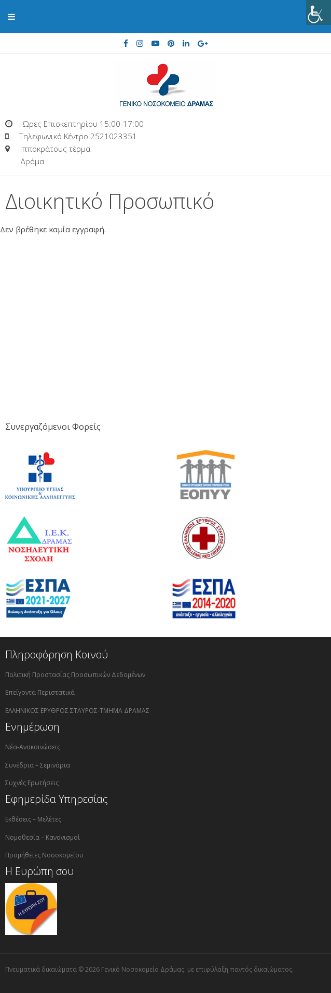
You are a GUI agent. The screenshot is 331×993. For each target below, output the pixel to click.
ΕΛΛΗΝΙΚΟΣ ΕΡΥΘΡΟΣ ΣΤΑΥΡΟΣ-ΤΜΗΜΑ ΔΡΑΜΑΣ (77, 710)
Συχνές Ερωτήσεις (32, 782)
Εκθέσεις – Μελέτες (33, 819)
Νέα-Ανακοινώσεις (32, 747)
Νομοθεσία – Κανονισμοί (42, 837)
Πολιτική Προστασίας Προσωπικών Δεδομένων (75, 674)
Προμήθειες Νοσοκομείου (44, 855)
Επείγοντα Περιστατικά (40, 692)
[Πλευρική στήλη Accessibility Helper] (318, 12)
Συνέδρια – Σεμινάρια (37, 765)
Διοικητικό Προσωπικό (109, 201)
